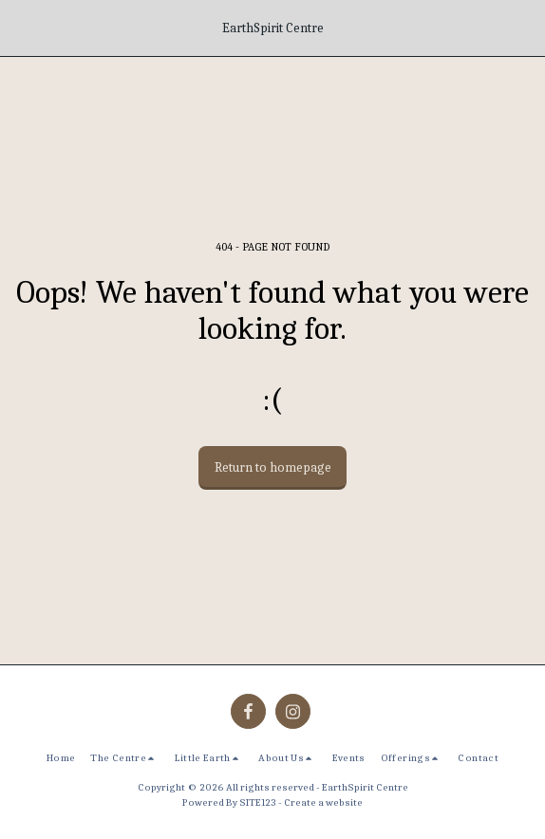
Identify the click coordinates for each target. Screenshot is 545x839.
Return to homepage (273, 467)
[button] (21, 27)
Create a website (323, 802)
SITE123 (257, 802)
